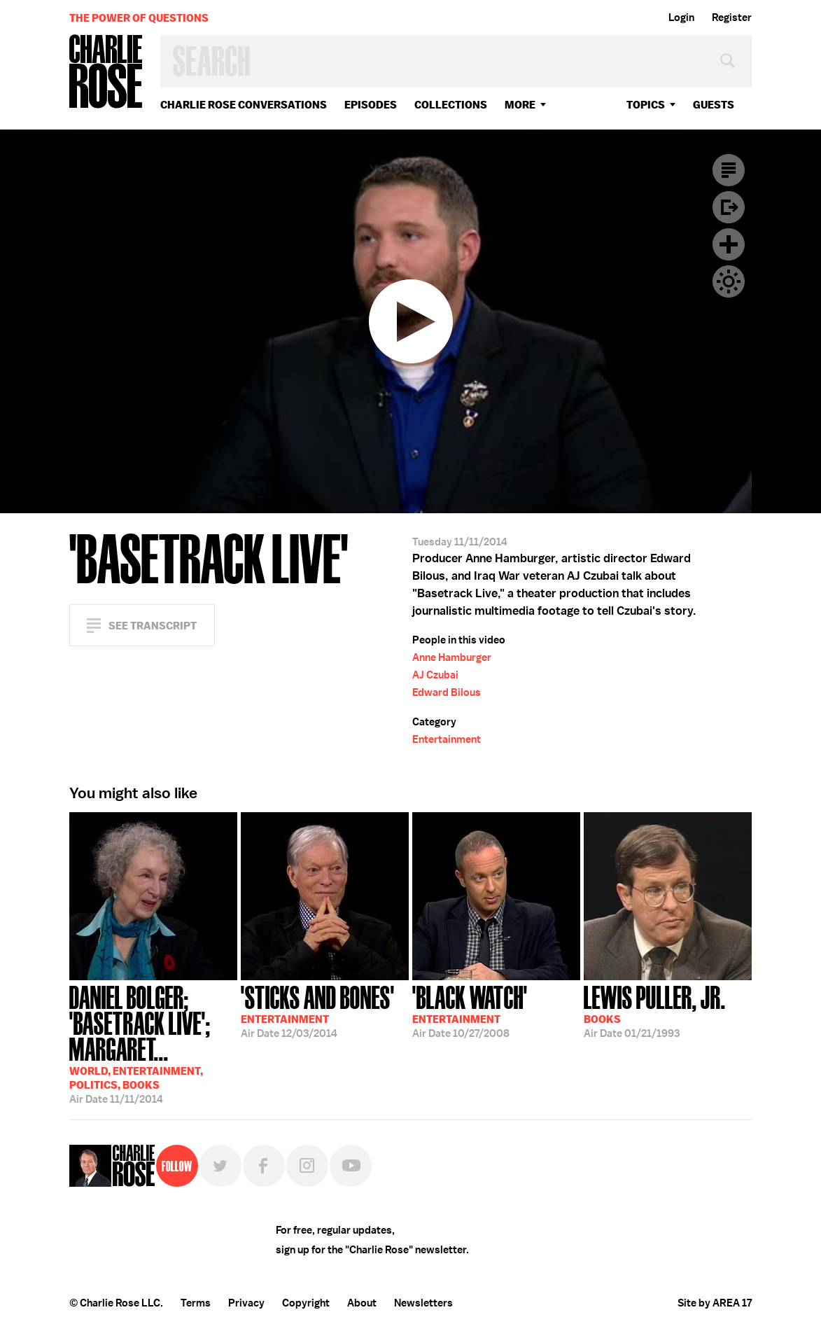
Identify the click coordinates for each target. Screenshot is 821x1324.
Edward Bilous (446, 692)
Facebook (264, 1166)
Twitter (220, 1166)
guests (713, 104)
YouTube (351, 1166)
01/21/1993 (655, 1010)
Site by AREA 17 (715, 1303)
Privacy (246, 1303)
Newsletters (423, 1303)
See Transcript (152, 625)
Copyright (306, 1303)
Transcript (729, 170)
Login (681, 18)
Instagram (307, 1166)
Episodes (370, 104)
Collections (450, 104)
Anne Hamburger (451, 657)
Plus (729, 244)
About (362, 1303)
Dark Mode (729, 281)
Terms (196, 1303)
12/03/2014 (318, 1010)
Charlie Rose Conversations (243, 104)
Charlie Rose (106, 72)
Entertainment (446, 739)
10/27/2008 (470, 1010)
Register (732, 18)
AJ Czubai (435, 675)
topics (645, 104)
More (520, 104)
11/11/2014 (153, 1043)
